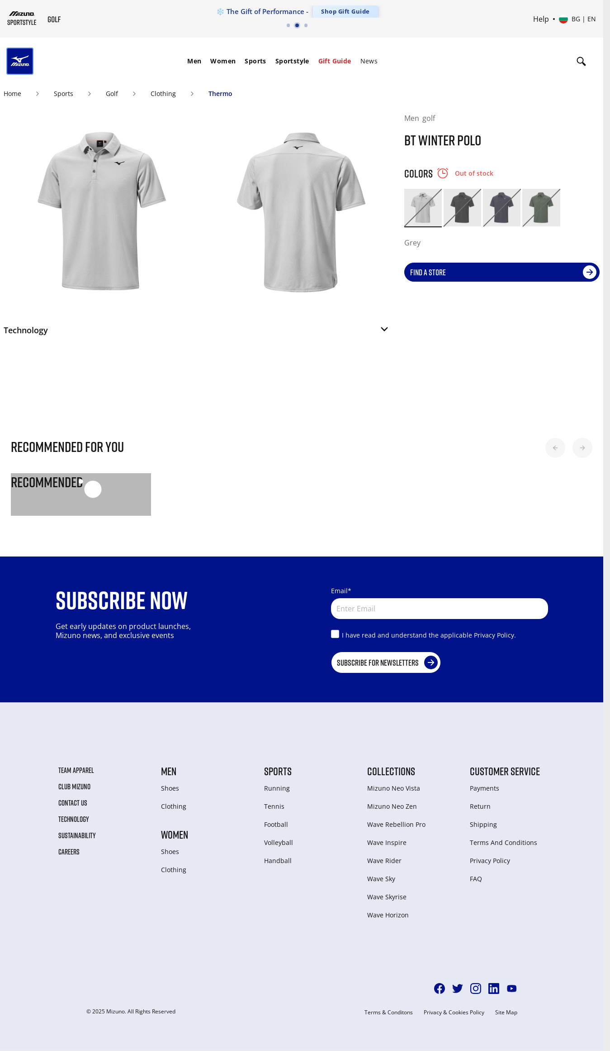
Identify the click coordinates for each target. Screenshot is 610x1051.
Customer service (505, 771)
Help (541, 19)
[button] (197, 333)
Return (480, 806)
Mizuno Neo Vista (393, 788)
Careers (69, 851)
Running (277, 788)
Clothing (163, 93)
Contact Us (72, 802)
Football (276, 824)
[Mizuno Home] (22, 18)
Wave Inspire (387, 842)
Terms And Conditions (503, 842)
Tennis (274, 806)
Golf (112, 93)
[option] (423, 207)
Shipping (483, 824)
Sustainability (77, 835)
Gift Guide (334, 61)
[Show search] (581, 61)
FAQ (476, 878)
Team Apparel (76, 770)
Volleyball (278, 842)
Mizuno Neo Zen (392, 806)
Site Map (506, 1012)
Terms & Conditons (388, 1012)
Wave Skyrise (387, 897)
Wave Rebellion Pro (396, 824)
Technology (73, 819)
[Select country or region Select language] (577, 19)
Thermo (220, 93)
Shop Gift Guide (345, 11)
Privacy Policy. (495, 635)
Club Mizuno (74, 786)
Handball (278, 860)
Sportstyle (292, 61)
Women (223, 61)
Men (194, 61)
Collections (391, 771)
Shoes (170, 788)
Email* (341, 590)
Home (12, 93)
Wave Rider (384, 860)
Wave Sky (381, 878)
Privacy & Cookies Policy (454, 1012)
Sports (255, 61)
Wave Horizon (388, 915)
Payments (484, 788)
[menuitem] (194, 61)
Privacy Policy (490, 860)
